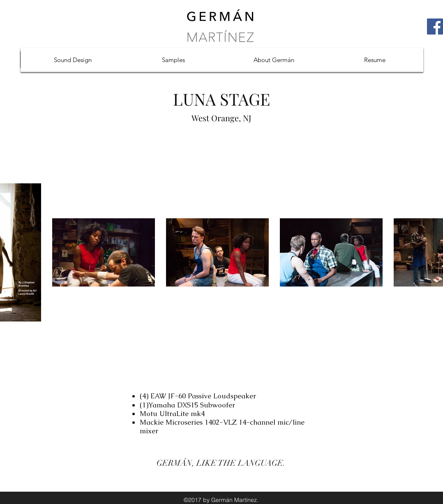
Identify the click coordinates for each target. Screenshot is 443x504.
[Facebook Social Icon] (435, 26)
